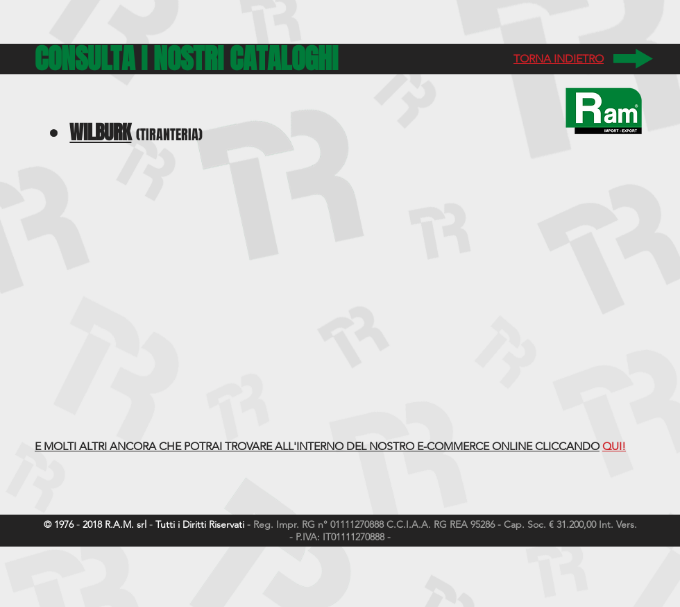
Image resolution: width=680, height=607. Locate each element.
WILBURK (100, 132)
